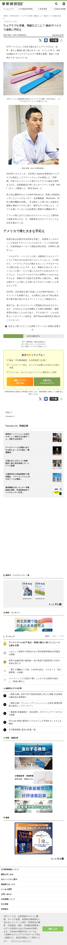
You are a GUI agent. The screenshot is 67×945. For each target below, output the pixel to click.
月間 (62, 636)
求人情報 (4, 904)
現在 (47, 636)
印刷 (54, 40)
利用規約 (4, 909)
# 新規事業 (42, 9)
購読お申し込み (7, 874)
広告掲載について (8, 899)
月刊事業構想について (10, 869)
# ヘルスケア (9, 9)
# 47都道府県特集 (26, 9)
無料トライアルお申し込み (20, 381)
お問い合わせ (6, 894)
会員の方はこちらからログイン (47, 381)
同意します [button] (52, 929)
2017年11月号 (14, 16)
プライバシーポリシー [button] (21, 941)
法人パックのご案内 (9, 879)
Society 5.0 (10, 416)
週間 (54, 636)
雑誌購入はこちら (8, 884)
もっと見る (54, 604)
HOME (5, 16)
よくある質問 (6, 889)
